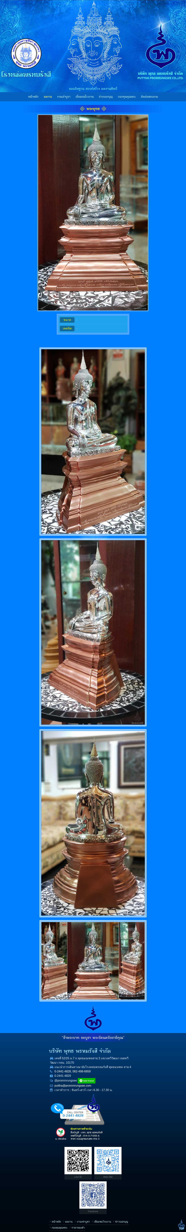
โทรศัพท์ (102, 1174)
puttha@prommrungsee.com (32, 1090)
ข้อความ (102, 1197)
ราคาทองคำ (38, 1159)
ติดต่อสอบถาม (149, 96)
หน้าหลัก (33, 96)
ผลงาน (48, 96)
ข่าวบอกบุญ (106, 96)
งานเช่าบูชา (63, 96)
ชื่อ (99, 1163)
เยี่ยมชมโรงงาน (85, 96)
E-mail (101, 1186)
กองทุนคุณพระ (127, 96)
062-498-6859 (41, 1075)
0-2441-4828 (22, 1075)
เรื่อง (100, 1151)
